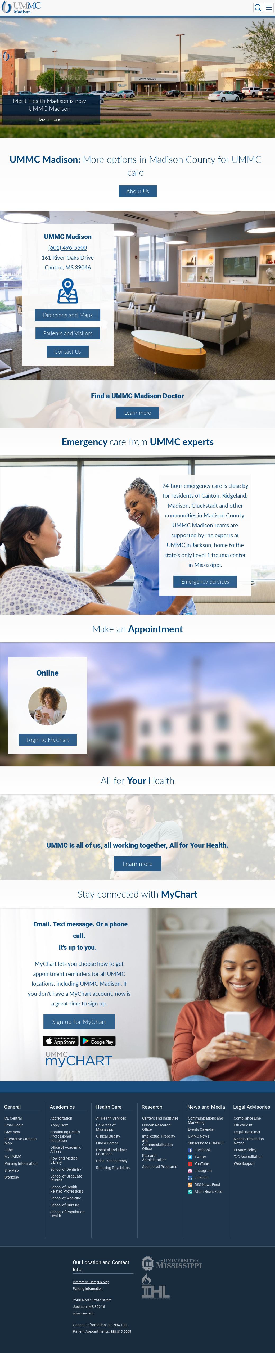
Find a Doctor (107, 1143)
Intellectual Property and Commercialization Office (158, 1142)
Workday (11, 1177)
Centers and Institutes (160, 1118)
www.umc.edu (83, 1313)
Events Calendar (201, 1130)
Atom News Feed (205, 1192)
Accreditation (61, 1118)
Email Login (14, 1125)
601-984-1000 (117, 1325)
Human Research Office (156, 1127)
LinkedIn (198, 1178)
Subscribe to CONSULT (206, 1143)
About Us (137, 191)
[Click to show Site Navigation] (269, 7)
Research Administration (154, 1158)
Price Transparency (112, 1161)
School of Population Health (67, 1214)
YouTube (198, 1164)
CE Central (13, 1118)
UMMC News (198, 1136)
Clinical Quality (108, 1136)
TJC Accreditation (248, 1157)
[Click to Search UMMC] (258, 7)
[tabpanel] (137, 77)
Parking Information (21, 1164)
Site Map (11, 1171)
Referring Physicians (113, 1168)
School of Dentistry (65, 1169)
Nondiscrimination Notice (249, 1141)
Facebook (199, 1150)
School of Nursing (64, 1205)
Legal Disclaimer (247, 1132)
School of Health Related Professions (66, 1189)
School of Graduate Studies (66, 1178)
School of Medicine (65, 1198)
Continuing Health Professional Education (65, 1136)
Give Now (12, 1132)
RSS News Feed (204, 1185)
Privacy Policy (245, 1150)
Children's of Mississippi (106, 1127)
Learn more (137, 412)
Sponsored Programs (159, 1167)
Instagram (200, 1171)
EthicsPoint (243, 1125)
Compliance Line (247, 1118)
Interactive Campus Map (20, 1141)
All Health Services (111, 1118)
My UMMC (12, 1157)
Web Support (244, 1164)
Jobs (8, 1150)
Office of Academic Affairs (65, 1149)
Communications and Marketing (205, 1120)
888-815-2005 (120, 1331)
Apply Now (59, 1125)
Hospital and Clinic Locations (111, 1152)
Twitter (197, 1157)
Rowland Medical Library (64, 1160)
